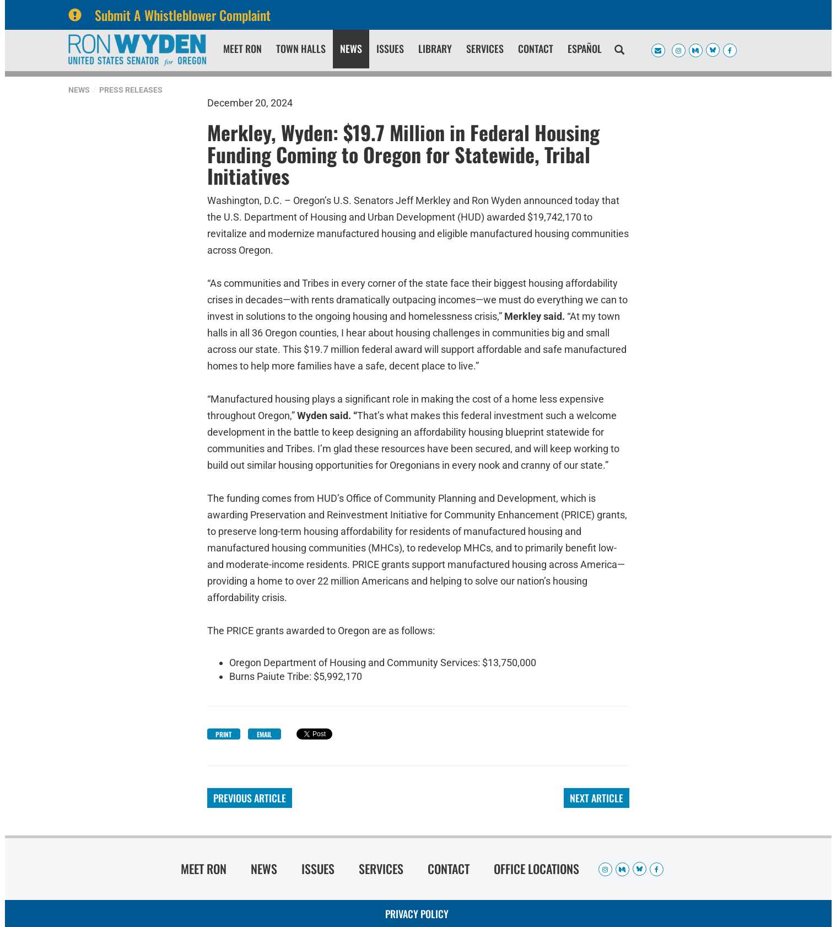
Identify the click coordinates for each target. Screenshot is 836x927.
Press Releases (131, 89)
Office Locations (536, 868)
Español (585, 48)
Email (264, 734)
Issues (390, 48)
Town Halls (301, 48)
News (351, 48)
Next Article (596, 798)
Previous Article (249, 798)
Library (435, 48)
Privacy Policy (417, 914)
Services (485, 48)
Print (223, 734)
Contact (535, 48)
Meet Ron (242, 48)
